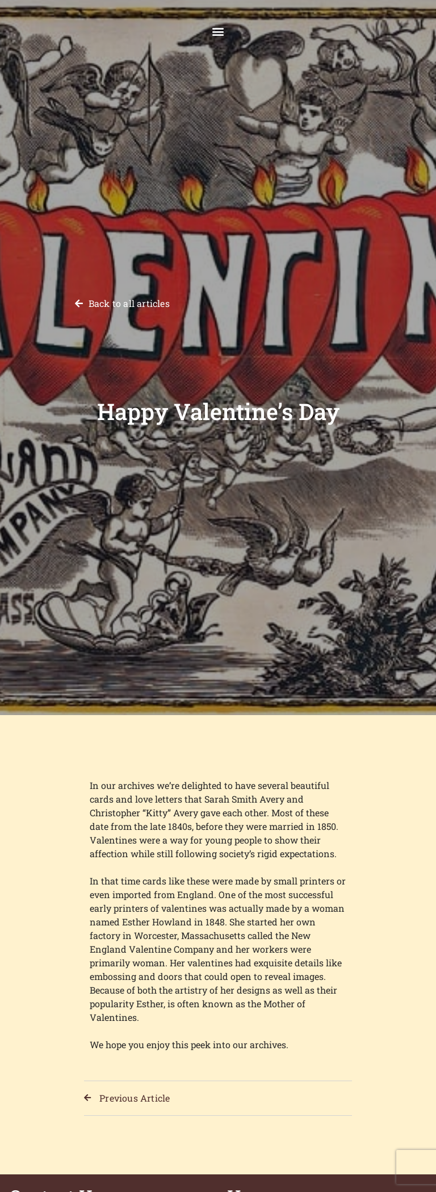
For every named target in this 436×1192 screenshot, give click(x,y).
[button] (218, 31)
